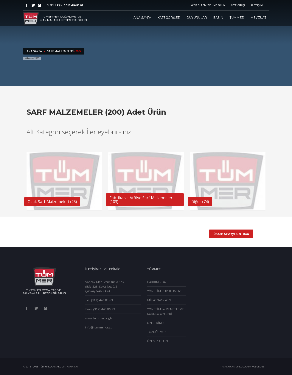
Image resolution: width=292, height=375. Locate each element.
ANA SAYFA (142, 18)
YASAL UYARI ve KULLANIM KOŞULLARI (242, 366)
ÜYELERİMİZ (156, 323)
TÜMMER (237, 18)
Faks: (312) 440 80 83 (100, 309)
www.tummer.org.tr (98, 318)
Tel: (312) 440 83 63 (99, 300)
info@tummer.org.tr (99, 327)
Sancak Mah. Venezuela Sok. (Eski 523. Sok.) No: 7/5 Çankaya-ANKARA (105, 286)
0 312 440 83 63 (73, 5)
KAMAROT (72, 366)
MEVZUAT (258, 18)
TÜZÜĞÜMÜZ (156, 332)
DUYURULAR (196, 18)
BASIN (218, 18)
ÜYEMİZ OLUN (157, 341)
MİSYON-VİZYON (159, 300)
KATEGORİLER (168, 18)
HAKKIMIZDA (156, 282)
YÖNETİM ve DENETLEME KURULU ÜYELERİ (165, 311)
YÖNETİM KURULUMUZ (164, 291)
